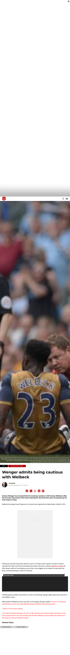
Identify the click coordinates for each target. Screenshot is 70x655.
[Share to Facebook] (27, 491)
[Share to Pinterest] (43, 491)
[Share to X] (31, 491)
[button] (63, 199)
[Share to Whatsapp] (35, 491)
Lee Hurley (12, 483)
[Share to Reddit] (39, 491)
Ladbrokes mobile (57, 566)
